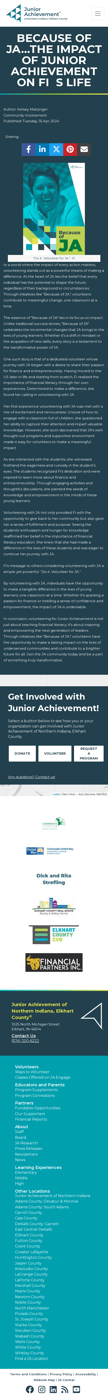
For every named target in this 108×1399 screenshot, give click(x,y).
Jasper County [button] (28, 1263)
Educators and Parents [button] (40, 1085)
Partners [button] (24, 1103)
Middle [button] (21, 1178)
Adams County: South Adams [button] (42, 1207)
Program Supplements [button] (36, 1090)
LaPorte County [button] (29, 1280)
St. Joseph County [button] (31, 1319)
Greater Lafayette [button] (31, 1252)
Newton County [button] (30, 1297)
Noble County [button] (28, 1302)
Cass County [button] (26, 1218)
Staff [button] (19, 1132)
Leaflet (56, 794)
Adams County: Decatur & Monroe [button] (46, 1201)
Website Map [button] (44, 1380)
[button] (31, 1390)
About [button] (21, 1127)
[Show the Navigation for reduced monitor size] (97, 13)
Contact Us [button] (24, 1036)
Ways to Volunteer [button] (32, 1072)
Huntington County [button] (33, 1257)
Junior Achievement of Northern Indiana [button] (52, 1196)
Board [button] (20, 1137)
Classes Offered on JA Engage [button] (42, 1077)
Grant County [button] (27, 1246)
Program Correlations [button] (35, 1095)
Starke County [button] (28, 1325)
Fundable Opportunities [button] (37, 1108)
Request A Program (89, 753)
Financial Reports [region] (31, 1119)
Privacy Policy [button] (61, 1374)
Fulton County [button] (28, 1240)
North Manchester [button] (32, 1308)
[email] (84, 151)
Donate (22, 753)
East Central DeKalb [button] (33, 1229)
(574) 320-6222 (25, 1041)
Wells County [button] (27, 1342)
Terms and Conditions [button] (28, 1374)
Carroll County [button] (28, 1212)
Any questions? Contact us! (31, 777)
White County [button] (28, 1347)
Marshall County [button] (30, 1285)
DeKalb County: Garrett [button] (37, 1224)
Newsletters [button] (26, 1154)
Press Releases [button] (28, 1148)
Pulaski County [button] (29, 1313)
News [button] (20, 1160)
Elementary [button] (26, 1172)
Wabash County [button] (29, 1336)
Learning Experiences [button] (38, 1167)
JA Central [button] (66, 1380)
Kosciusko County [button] (31, 1269)
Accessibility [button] (85, 1374)
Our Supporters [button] (30, 1114)
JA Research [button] (26, 1143)
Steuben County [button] (30, 1330)
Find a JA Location (31, 1358)
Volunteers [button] (27, 1067)
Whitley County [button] (29, 1353)
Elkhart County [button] (29, 1235)
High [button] (19, 1183)
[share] (29, 151)
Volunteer (55, 753)
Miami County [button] (27, 1291)
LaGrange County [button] (31, 1274)
